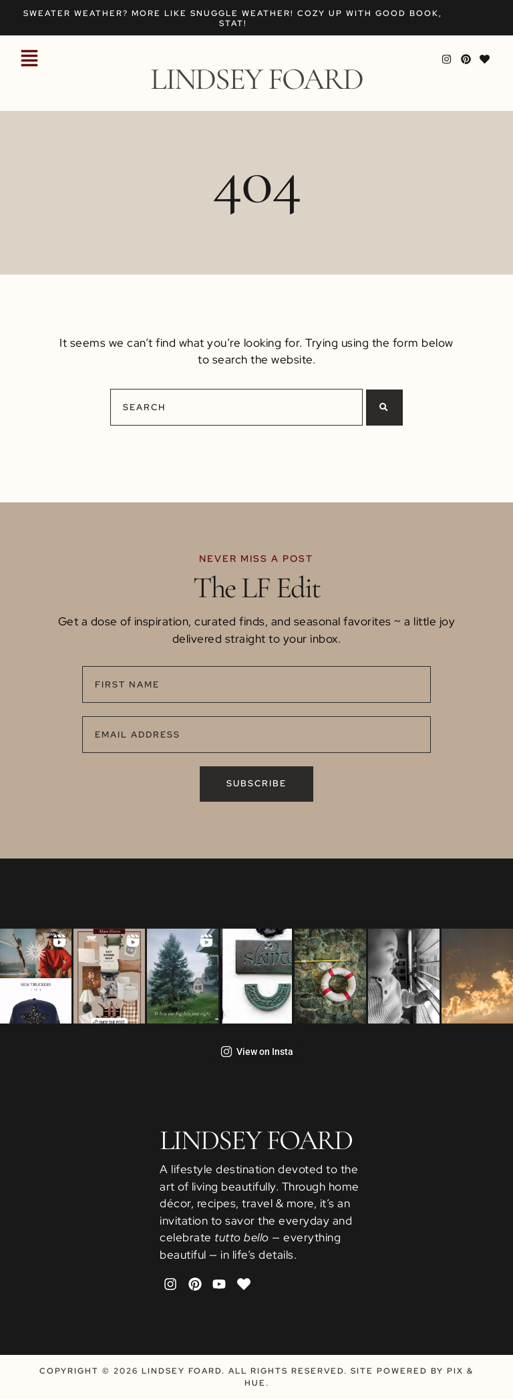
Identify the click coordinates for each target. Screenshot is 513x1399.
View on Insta (256, 1052)
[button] (29, 59)
